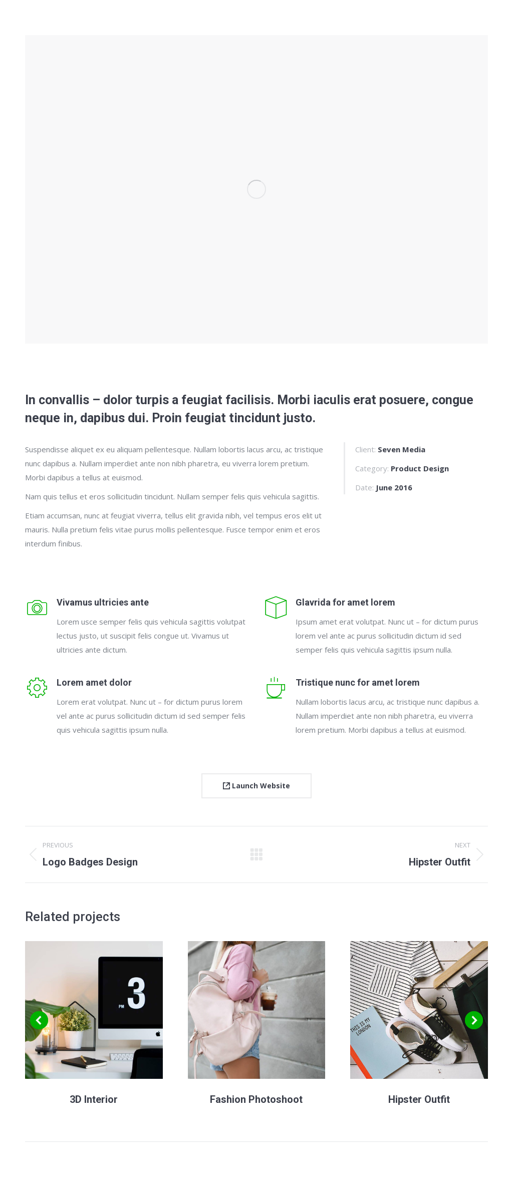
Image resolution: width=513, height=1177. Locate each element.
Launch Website (256, 785)
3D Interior (94, 1099)
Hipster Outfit (419, 1099)
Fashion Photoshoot (256, 1099)
